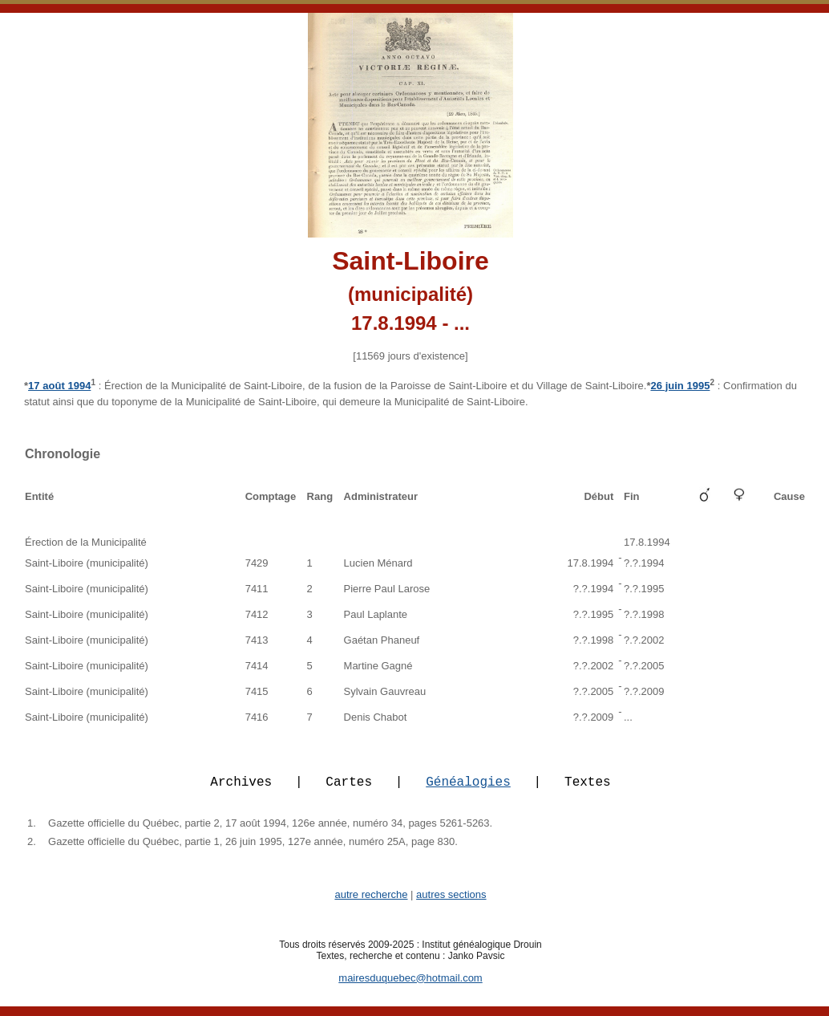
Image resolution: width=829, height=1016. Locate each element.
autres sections (451, 904)
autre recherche (370, 904)
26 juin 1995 (680, 386)
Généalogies (468, 790)
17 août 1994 (59, 386)
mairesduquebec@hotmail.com (410, 987)
